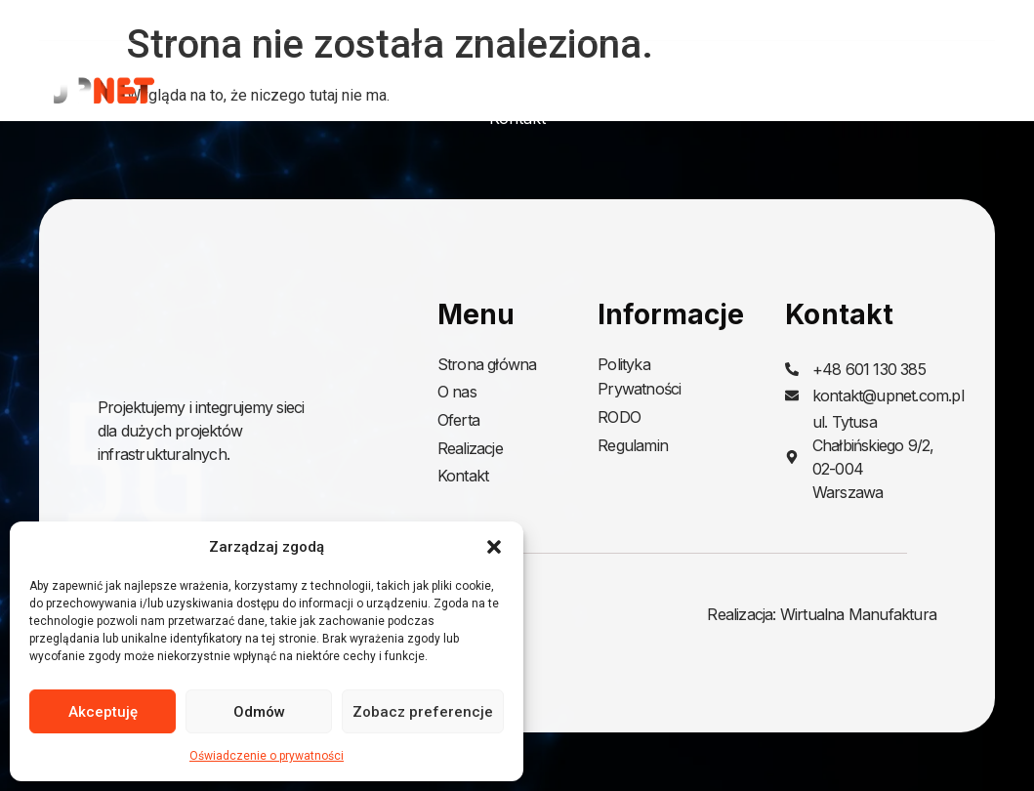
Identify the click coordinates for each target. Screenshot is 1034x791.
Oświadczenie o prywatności (266, 756)
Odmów (259, 712)
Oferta (737, 73)
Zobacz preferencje (422, 712)
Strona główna (525, 73)
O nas (641, 73)
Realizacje (863, 73)
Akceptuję (103, 712)
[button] (494, 547)
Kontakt (518, 118)
